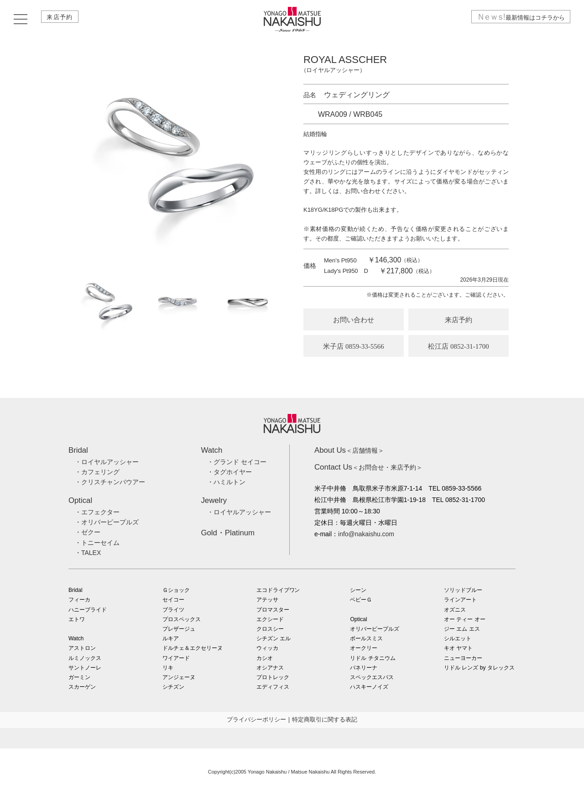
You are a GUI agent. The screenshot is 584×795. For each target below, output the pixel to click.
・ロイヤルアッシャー (107, 461)
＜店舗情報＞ (349, 450)
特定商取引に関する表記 (324, 719)
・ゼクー (87, 532)
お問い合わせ (353, 320)
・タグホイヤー (229, 472)
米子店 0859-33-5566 (353, 346)
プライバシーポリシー (256, 719)
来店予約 (62, 19)
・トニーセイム (97, 542)
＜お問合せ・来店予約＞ (368, 467)
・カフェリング (97, 472)
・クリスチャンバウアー (110, 482)
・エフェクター (97, 512)
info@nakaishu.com (366, 534)
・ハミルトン (226, 482)
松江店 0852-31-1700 (458, 346)
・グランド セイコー (236, 461)
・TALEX (88, 552)
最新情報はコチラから (517, 19)
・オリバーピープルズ (107, 522)
